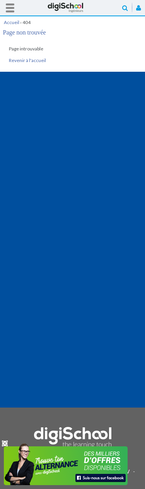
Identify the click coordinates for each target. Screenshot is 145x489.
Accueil (73, 7)
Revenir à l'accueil (27, 60)
